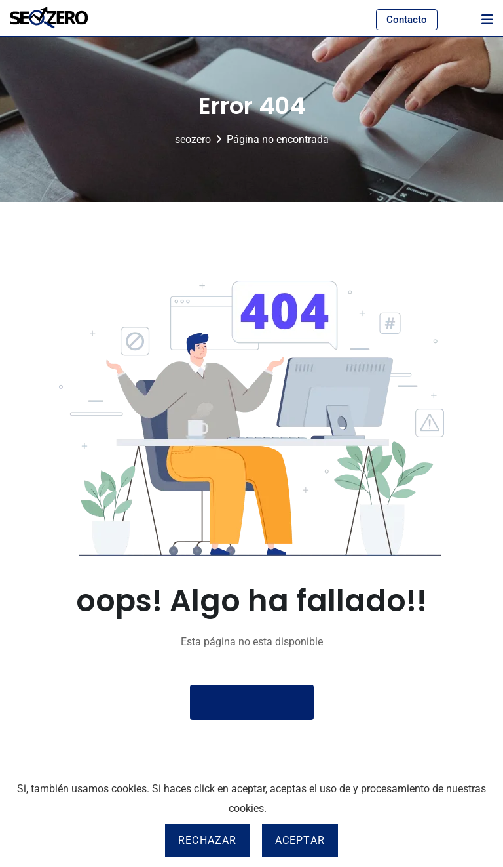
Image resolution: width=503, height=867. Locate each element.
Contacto (406, 20)
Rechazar (207, 840)
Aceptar (300, 840)
